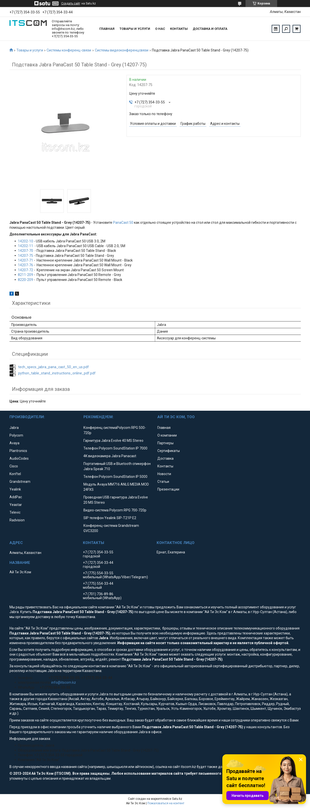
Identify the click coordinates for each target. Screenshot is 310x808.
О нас (160, 29)
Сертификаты (168, 451)
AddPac (15, 497)
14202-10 (25, 241)
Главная (107, 29)
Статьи (163, 482)
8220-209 (25, 280)
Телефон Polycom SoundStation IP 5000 (115, 477)
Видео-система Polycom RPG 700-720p (114, 510)
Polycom (16, 435)
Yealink (15, 489)
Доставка (165, 458)
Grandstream (19, 482)
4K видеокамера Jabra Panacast (109, 456)
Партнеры (165, 443)
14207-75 (25, 256)
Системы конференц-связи (69, 50)
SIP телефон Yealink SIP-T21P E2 (109, 518)
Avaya (14, 443)
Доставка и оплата (210, 29)
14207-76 (25, 265)
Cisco (13, 466)
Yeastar (15, 505)
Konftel (15, 474)
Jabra (14, 428)
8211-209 (25, 275)
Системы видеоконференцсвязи (121, 50)
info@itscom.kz (63, 682)
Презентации (168, 489)
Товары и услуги (135, 29)
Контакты (179, 29)
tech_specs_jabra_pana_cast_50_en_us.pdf (53, 367)
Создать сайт (70, 3)
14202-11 (25, 246)
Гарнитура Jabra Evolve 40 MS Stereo (113, 441)
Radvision (17, 520)
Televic (14, 512)
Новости (164, 474)
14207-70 (25, 251)
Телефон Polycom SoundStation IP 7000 (115, 448)
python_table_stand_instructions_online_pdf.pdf (57, 373)
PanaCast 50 (123, 222)
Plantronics (18, 451)
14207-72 (25, 270)
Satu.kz (177, 799)
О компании (167, 435)
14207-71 (25, 260)
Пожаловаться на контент (165, 803)
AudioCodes (19, 458)
